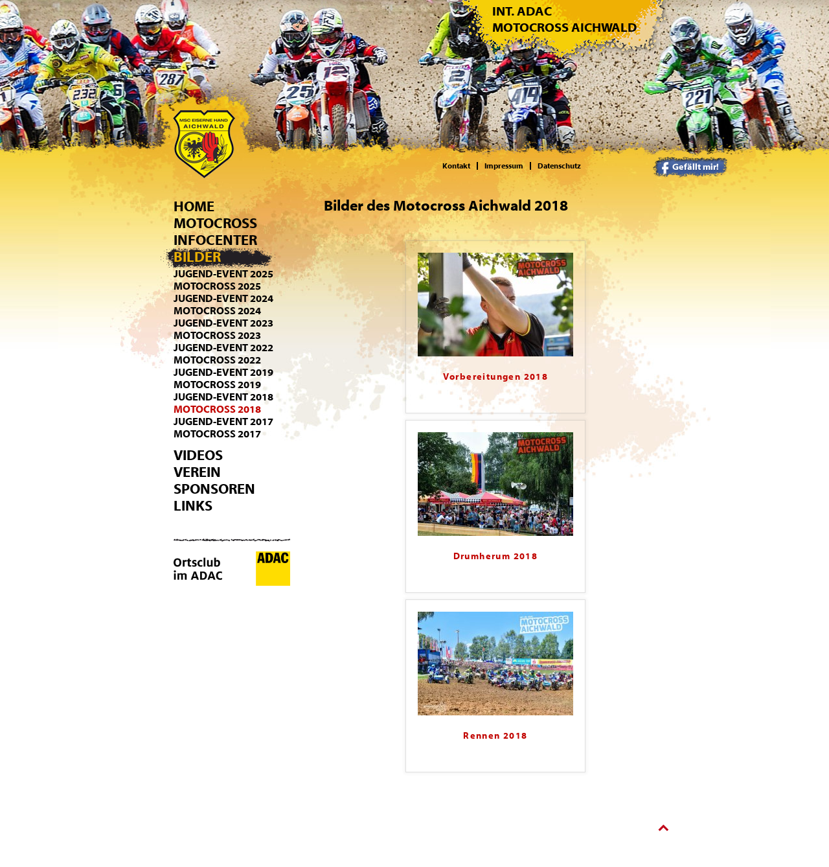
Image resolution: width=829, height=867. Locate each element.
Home (194, 206)
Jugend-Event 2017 (223, 422)
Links (193, 506)
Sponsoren (214, 489)
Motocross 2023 (217, 335)
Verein (197, 472)
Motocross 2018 (217, 409)
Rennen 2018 (495, 736)
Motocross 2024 (217, 311)
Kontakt (456, 165)
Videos (198, 455)
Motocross (215, 223)
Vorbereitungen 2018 (496, 377)
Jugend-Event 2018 (223, 397)
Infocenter (215, 240)
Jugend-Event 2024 (223, 299)
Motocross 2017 (217, 434)
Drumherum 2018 (495, 556)
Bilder (197, 257)
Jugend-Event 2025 (223, 274)
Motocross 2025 (217, 286)
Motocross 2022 (217, 360)
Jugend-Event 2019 (223, 372)
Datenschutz (559, 165)
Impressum (503, 165)
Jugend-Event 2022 (223, 348)
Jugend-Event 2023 (223, 323)
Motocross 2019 (217, 385)
